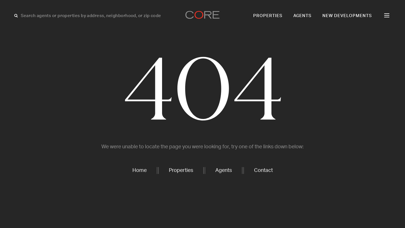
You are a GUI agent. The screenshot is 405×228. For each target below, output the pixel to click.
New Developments (347, 16)
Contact (263, 170)
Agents (302, 16)
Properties (268, 16)
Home (139, 170)
